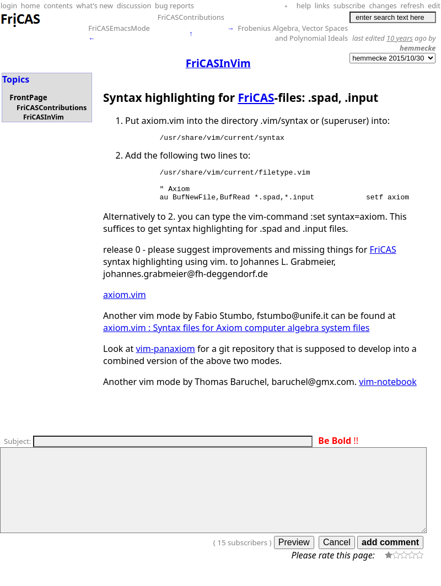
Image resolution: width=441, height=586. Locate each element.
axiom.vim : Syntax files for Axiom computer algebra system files (236, 336)
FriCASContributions (191, 17)
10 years (399, 38)
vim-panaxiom (165, 357)
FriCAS (256, 97)
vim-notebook (387, 390)
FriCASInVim (43, 117)
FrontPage (28, 97)
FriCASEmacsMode (119, 28)
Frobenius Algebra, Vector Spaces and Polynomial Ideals (293, 33)
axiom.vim (124, 303)
